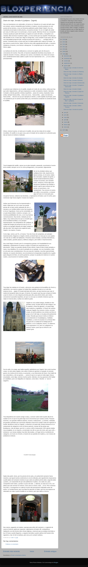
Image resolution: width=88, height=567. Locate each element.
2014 (64, 42)
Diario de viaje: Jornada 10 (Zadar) (73, 78)
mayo (65, 117)
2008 (64, 54)
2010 (64, 49)
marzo (66, 122)
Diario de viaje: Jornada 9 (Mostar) (73, 80)
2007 (64, 130)
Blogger (56, 562)
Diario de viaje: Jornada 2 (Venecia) (73, 103)
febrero (66, 124)
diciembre (67, 56)
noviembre (67, 58)
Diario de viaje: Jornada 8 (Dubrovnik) (74, 83)
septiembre (67, 63)
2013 (64, 44)
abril (65, 119)
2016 (64, 39)
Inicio (32, 551)
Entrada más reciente (11, 551)
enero (65, 127)
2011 (64, 46)
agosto (66, 65)
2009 (64, 51)
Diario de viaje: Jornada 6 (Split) (72, 89)
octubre (66, 61)
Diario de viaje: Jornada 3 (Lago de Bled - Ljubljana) (73, 100)
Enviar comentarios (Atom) (18, 555)
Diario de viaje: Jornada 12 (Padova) (74, 71)
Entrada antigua (50, 551)
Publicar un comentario (12, 544)
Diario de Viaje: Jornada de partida (73, 109)
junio (65, 115)
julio (65, 112)
